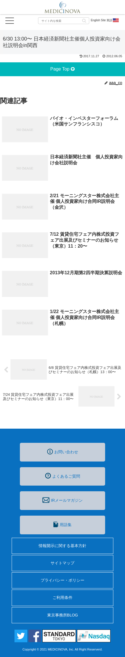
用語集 (62, 524)
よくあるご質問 (62, 476)
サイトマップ (62, 563)
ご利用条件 (62, 597)
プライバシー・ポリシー (62, 580)
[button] (84, 20)
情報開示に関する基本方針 (62, 545)
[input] (63, 20)
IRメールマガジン (62, 500)
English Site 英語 (105, 20)
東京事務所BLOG (62, 615)
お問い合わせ (62, 451)
